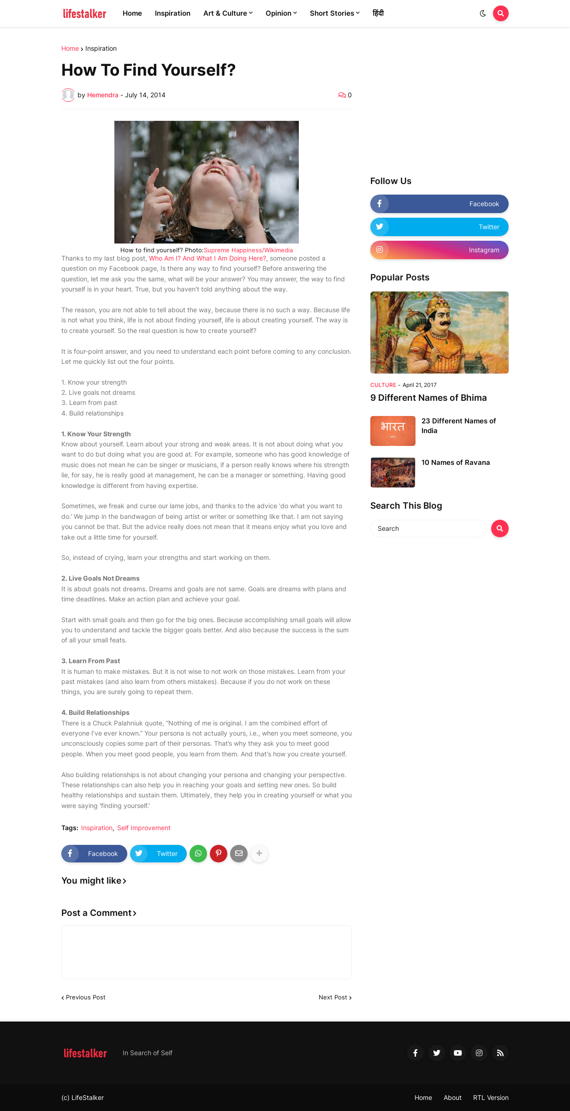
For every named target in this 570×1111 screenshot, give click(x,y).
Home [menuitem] (132, 13)
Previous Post (86, 997)
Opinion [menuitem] (278, 13)
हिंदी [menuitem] (378, 13)
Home (70, 48)
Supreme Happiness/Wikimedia (248, 250)
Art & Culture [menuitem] (225, 13)
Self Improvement (144, 828)
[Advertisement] (439, 102)
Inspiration (101, 48)
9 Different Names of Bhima (428, 397)
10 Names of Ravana (456, 462)
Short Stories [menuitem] (332, 13)
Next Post (333, 997)
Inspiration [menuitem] (172, 13)
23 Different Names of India (459, 425)
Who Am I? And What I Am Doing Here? (207, 258)
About (453, 1097)
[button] (483, 13)
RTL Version (491, 1097)
